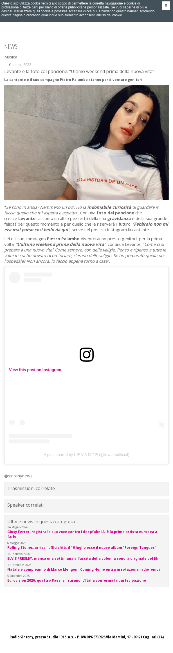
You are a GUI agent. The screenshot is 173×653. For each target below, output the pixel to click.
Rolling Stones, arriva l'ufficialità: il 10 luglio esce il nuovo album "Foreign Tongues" (81, 547)
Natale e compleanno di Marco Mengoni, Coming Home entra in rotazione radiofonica (84, 569)
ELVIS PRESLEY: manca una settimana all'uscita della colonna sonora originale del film (84, 558)
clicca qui (90, 11)
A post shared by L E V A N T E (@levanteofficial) (86, 454)
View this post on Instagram (35, 370)
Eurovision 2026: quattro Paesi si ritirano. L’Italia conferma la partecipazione (76, 580)
